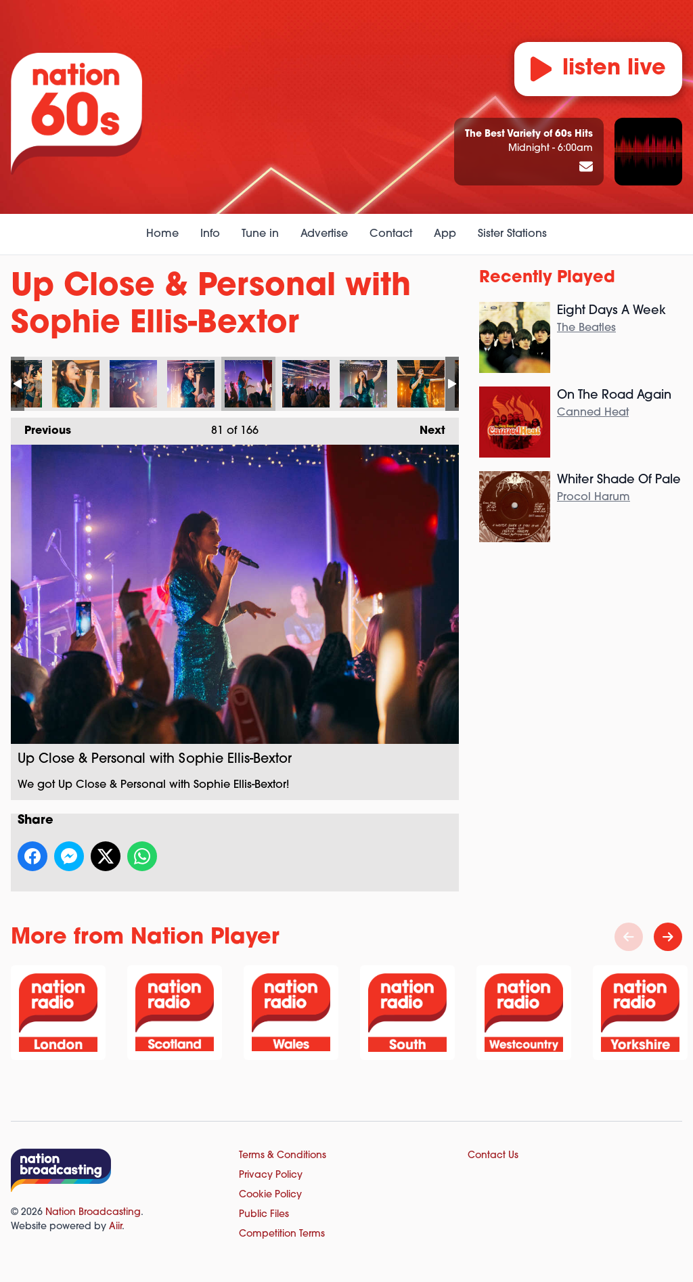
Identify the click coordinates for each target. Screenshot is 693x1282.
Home (162, 234)
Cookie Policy (270, 1195)
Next (425, 427)
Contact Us (493, 1156)
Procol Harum (593, 497)
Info (210, 234)
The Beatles (586, 328)
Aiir (115, 1227)
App (445, 234)
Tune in (260, 234)
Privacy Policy (271, 1175)
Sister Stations (512, 234)
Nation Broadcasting (93, 1213)
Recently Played (547, 278)
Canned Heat (593, 412)
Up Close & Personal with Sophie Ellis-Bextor (75, 383)
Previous (41, 427)
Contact (391, 234)
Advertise (324, 234)
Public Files (264, 1215)
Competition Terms (282, 1234)
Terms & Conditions (282, 1156)
